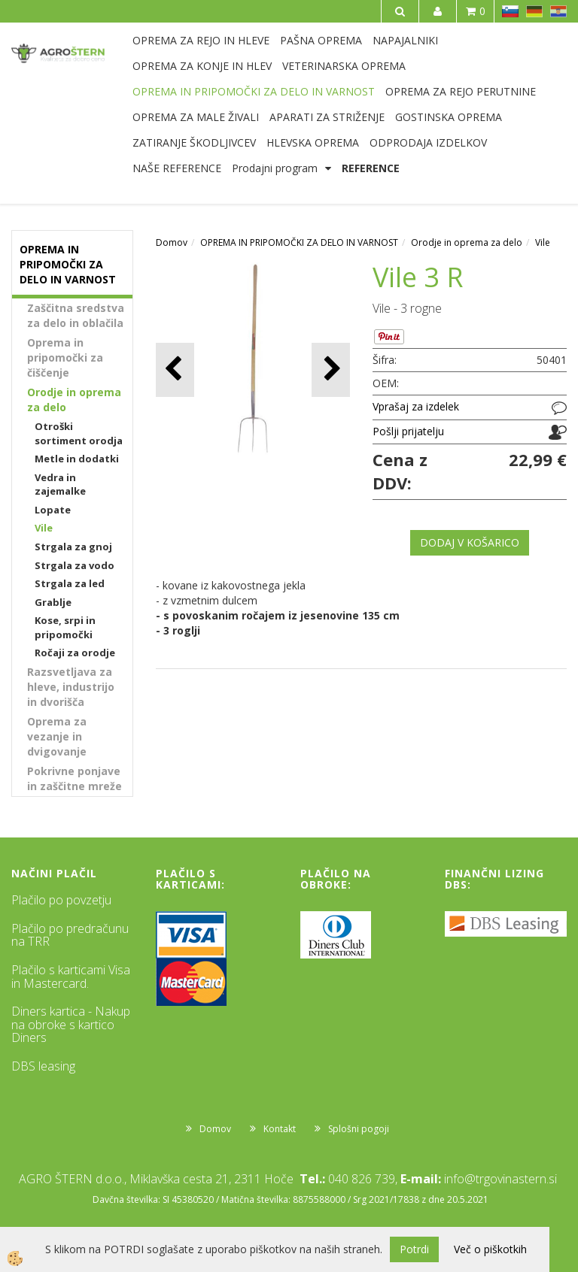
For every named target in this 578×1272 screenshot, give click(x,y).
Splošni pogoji (358, 1128)
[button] (331, 369)
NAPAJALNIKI (405, 40)
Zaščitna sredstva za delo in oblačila (75, 315)
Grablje (53, 602)
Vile (44, 528)
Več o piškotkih (490, 1249)
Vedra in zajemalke (60, 484)
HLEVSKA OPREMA (312, 142)
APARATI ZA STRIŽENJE (327, 117)
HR (558, 11)
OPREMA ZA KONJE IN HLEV (202, 66)
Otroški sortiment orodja (79, 433)
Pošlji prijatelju (408, 431)
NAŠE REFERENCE (176, 168)
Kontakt (279, 1128)
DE (534, 11)
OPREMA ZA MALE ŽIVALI (195, 117)
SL (510, 11)
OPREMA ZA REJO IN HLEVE (200, 40)
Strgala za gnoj (73, 546)
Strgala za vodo (74, 565)
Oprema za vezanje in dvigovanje (57, 736)
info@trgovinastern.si (500, 1179)
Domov (171, 242)
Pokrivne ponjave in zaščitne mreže (74, 778)
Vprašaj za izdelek (416, 406)
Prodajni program (275, 168)
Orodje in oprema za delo (74, 399)
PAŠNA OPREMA (321, 40)
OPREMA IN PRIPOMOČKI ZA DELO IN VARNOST (253, 91)
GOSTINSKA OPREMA (448, 117)
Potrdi (414, 1249)
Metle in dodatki (77, 458)
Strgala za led (70, 583)
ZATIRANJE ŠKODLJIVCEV (194, 142)
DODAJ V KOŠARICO (469, 542)
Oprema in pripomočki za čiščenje (65, 357)
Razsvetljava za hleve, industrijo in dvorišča (70, 687)
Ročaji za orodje (75, 652)
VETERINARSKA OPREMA (344, 66)
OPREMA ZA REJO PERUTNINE (460, 91)
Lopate (53, 509)
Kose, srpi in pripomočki (65, 627)
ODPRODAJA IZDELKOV (428, 142)
